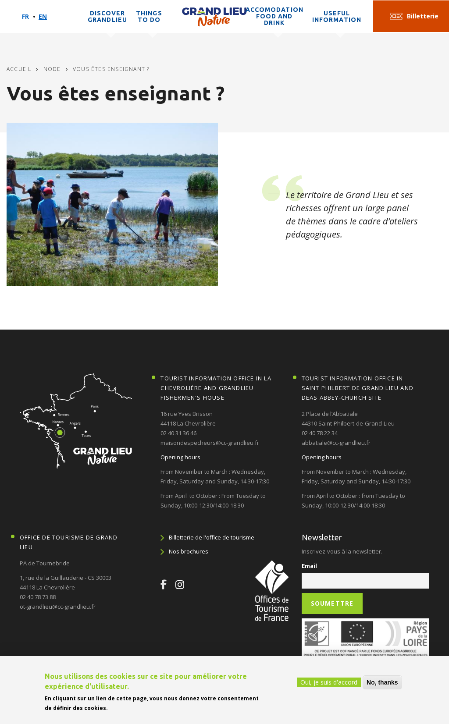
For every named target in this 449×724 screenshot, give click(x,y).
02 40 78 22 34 (320, 433)
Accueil (19, 69)
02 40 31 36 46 (178, 433)
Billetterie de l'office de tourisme (211, 537)
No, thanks (382, 682)
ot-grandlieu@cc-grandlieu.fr (58, 606)
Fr (25, 16)
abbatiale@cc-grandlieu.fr (336, 443)
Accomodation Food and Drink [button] (274, 16)
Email (309, 566)
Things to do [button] (149, 16)
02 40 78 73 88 (38, 597)
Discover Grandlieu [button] (107, 16)
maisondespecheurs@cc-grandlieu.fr (209, 443)
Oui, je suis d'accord (328, 682)
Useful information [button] (336, 16)
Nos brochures (188, 551)
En (43, 16)
